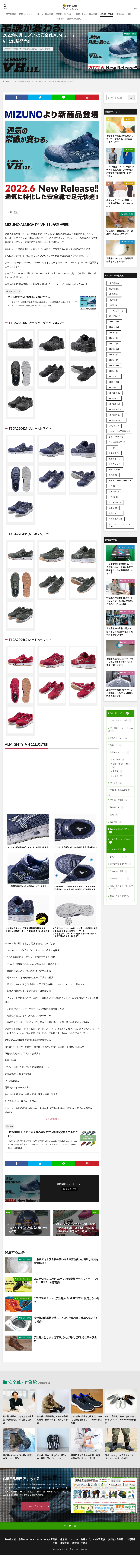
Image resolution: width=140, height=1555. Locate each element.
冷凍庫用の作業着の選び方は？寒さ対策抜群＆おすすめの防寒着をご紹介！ (119, 631)
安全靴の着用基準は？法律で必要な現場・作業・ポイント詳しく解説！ (52, 1419)
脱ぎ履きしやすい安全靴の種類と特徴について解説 (18, 1457)
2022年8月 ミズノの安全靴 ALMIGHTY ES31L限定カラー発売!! (66, 1300)
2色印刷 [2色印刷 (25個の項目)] (114, 289)
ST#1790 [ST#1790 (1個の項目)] (114, 382)
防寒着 (117, 775)
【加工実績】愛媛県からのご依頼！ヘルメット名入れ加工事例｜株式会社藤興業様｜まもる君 (119, 569)
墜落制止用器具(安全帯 (120, 790)
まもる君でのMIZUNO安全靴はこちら (29, 297)
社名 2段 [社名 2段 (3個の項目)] (114, 491)
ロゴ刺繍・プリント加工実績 (120, 729)
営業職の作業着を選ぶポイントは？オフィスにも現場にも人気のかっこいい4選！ (119, 601)
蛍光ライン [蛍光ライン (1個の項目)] (115, 513)
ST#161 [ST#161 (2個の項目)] (113, 360)
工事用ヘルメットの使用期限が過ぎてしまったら (119, 260)
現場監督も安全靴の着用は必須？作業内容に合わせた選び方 (86, 1457)
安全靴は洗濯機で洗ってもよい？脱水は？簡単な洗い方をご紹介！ (66, 1319)
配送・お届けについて (119, 897)
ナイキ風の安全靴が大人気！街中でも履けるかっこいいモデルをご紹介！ (86, 1419)
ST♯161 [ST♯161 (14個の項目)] (114, 404)
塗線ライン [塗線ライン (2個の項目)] (115, 464)
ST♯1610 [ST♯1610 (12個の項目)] (115, 409)
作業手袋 (60, 18)
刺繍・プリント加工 (121, 765)
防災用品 (120, 14)
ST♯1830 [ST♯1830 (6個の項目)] (114, 415)
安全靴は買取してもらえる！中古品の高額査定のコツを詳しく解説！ (18, 1419)
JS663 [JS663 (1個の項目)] (113, 305)
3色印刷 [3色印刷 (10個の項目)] (114, 294)
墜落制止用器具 (74, 18)
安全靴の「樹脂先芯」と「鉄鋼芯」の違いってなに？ (119, 232)
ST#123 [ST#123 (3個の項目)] (113, 343)
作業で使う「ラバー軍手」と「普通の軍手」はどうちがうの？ (119, 203)
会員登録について (119, 878)
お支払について (118, 856)
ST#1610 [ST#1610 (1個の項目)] (114, 365)
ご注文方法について (120, 864)
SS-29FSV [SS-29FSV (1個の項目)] (114, 316)
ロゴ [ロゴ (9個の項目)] (112, 447)
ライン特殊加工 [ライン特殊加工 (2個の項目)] (117, 442)
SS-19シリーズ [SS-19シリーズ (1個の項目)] (116, 310)
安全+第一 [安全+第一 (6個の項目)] (114, 469)
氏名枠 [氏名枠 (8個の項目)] (113, 475)
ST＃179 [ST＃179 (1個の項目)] (114, 376)
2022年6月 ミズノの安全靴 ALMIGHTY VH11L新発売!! (55, 81)
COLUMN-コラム (119, 713)
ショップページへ (35, 1506)
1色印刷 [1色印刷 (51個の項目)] (114, 283)
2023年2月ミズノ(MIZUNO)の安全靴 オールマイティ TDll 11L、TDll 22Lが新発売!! (66, 1280)
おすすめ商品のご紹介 (29, 49)
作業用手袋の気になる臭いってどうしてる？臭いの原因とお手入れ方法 (119, 139)
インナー (130, 149)
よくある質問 (118, 849)
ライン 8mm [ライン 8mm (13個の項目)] (116, 436)
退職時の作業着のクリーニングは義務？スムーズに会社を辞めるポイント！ (119, 692)
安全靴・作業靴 (106, 14)
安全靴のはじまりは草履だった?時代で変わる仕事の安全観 (65, 1339)
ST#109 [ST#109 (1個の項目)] (113, 338)
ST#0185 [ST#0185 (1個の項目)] (114, 327)
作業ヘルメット (25, 14)
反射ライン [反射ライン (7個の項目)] (115, 458)
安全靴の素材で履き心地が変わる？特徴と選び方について (51, 1457)
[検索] (131, 97)
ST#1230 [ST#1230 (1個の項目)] (114, 349)
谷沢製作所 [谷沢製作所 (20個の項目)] (115, 519)
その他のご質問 (118, 871)
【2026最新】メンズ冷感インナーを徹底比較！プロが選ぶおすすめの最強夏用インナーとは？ (120, 171)
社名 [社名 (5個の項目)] (112, 486)
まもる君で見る (52, 1119)
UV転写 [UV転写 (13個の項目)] (114, 426)
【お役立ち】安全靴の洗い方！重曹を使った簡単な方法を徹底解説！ (66, 1261)
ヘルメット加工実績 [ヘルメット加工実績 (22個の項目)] (119, 431)
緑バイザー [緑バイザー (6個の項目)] (115, 502)
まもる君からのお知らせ (120, 841)
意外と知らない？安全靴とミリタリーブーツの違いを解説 (120, 1457)
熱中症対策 (11, 14)
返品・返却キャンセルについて (120, 887)
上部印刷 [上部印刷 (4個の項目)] (114, 453)
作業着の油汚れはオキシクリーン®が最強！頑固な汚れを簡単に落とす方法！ (119, 662)
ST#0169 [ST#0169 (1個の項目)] (114, 321)
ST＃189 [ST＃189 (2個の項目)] (114, 387)
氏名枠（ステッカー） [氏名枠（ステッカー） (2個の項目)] (120, 480)
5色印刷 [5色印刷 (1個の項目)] (113, 300)
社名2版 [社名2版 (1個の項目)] (113, 497)
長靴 (129, 14)
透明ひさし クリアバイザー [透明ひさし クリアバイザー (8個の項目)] (119, 525)
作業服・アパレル (63, 14)
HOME (7, 81)
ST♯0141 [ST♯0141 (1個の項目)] (114, 393)
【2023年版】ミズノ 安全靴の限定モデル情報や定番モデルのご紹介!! (43, 1134)
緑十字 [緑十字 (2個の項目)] (113, 508)
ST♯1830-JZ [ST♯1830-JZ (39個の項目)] (116, 420)
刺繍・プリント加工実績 (86, 14)
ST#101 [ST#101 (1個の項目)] (113, 332)
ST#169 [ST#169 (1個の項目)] (113, 371)
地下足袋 (116, 783)
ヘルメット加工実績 (44, 14)
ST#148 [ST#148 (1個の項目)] (113, 354)
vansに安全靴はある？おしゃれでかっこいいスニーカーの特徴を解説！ (120, 1419)
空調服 (117, 771)
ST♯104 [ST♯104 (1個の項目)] (114, 398)
